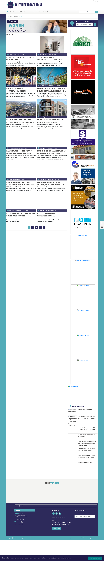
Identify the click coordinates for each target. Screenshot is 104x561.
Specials (14, 16)
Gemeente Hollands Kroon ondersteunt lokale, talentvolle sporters (86, 485)
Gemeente (29, 11)
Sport (44, 11)
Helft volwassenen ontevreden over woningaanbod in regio (48, 214)
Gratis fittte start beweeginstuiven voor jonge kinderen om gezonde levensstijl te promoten (87, 449)
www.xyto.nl (20, 545)
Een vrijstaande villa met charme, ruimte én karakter (50, 183)
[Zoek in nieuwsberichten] (87, 12)
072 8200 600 (20, 541)
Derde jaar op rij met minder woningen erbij (20, 58)
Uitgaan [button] (49, 11)
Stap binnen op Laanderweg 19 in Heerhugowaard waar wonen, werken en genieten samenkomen (51, 152)
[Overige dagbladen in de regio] (85, 537)
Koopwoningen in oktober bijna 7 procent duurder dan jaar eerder (20, 183)
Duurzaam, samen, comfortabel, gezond (16, 89)
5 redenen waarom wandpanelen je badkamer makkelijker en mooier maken (51, 58)
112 (10, 11)
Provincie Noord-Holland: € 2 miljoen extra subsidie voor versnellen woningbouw (51, 89)
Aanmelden (56, 549)
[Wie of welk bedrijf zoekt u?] (84, 24)
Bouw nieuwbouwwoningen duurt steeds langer (50, 120)
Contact (60, 11)
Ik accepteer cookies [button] (95, 558)
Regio (34, 11)
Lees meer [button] (68, 558)
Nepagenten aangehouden (85, 409)
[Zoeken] (96, 12)
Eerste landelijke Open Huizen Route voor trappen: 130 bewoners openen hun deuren (21, 214)
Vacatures (55, 11)
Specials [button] (39, 11)
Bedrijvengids (22, 11)
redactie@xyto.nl (21, 543)
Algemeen (15, 11)
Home (9, 16)
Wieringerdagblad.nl (28, 4)
